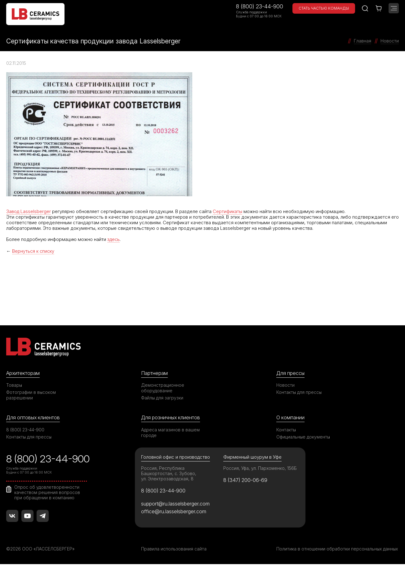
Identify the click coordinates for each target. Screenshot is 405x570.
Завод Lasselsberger (28, 211)
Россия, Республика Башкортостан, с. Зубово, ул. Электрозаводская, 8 (169, 474)
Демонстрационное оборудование (163, 387)
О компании (290, 417)
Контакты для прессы (299, 391)
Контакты (286, 429)
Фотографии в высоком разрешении (31, 394)
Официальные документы (303, 436)
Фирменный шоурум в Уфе (252, 457)
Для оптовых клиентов (33, 417)
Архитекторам (23, 372)
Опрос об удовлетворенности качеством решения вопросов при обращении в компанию (47, 492)
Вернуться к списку (34, 251)
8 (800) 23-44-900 (259, 6)
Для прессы (291, 372)
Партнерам (154, 372)
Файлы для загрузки (162, 397)
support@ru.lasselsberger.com (176, 504)
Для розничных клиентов (171, 417)
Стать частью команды (324, 8)
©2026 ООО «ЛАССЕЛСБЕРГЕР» (41, 549)
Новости (285, 384)
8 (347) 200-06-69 (246, 480)
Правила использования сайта (174, 549)
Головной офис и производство (176, 457)
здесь (114, 239)
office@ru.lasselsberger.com (174, 511)
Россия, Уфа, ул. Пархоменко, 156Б (260, 468)
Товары (14, 384)
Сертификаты (228, 211)
